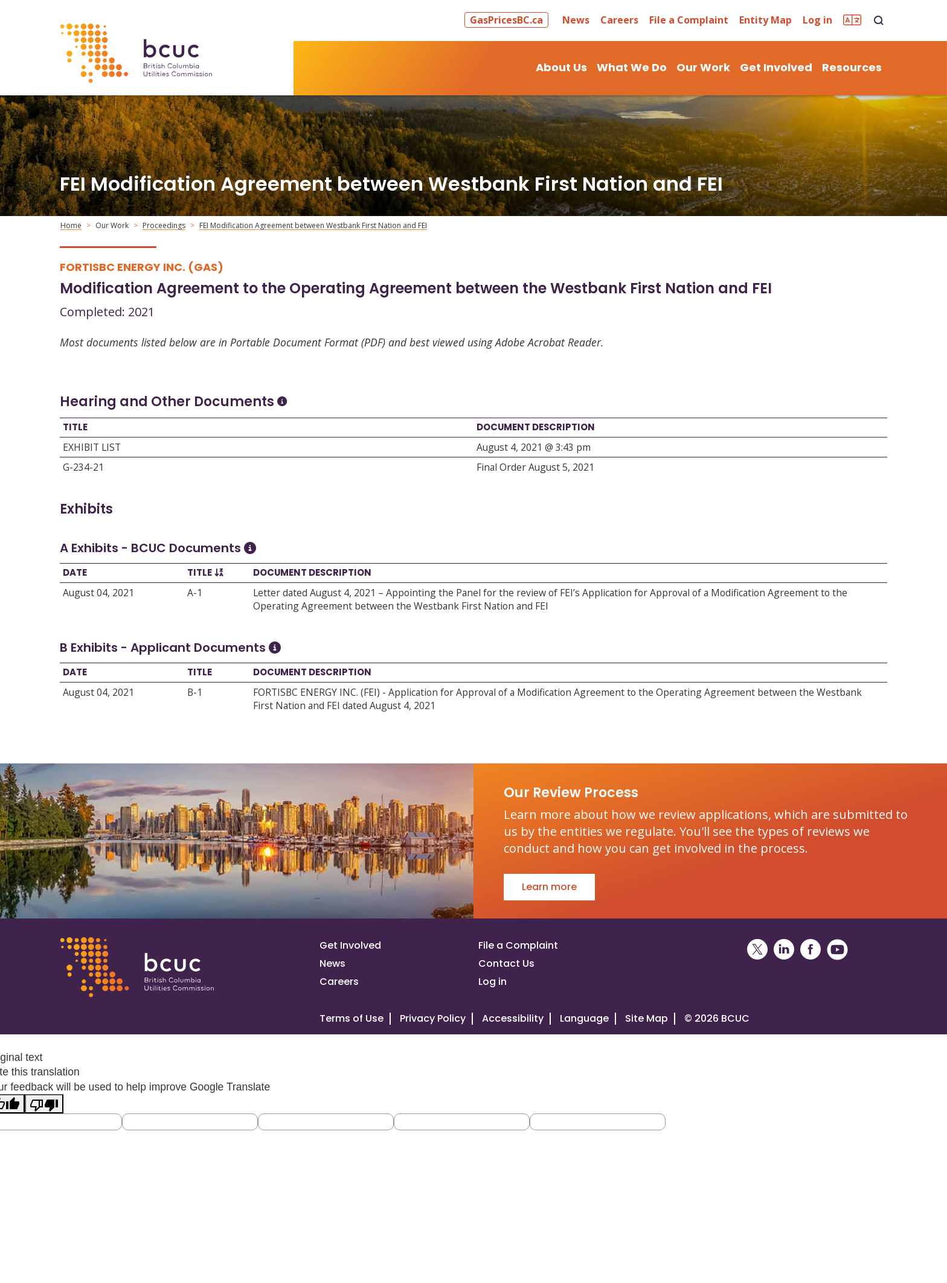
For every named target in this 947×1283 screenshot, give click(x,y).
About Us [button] (561, 67)
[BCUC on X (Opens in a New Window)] (757, 949)
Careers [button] (619, 20)
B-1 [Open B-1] (194, 692)
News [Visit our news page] (332, 963)
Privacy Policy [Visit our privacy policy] (433, 1018)
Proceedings (164, 225)
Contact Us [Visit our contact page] (506, 963)
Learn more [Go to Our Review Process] (549, 887)
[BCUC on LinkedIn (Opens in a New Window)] (784, 949)
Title (75, 427)
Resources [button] (852, 67)
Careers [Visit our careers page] (339, 982)
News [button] (575, 20)
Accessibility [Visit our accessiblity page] (513, 1018)
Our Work (112, 225)
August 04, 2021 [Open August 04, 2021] (98, 592)
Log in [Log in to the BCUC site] (492, 982)
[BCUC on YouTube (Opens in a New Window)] (837, 949)
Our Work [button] (703, 67)
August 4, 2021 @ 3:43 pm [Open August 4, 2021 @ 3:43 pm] (534, 447)
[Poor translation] (44, 1103)
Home (71, 225)
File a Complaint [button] (688, 20)
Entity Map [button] (765, 20)
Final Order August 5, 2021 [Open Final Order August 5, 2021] (535, 467)
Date (75, 572)
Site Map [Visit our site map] (646, 1018)
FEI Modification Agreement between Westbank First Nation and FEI (313, 225)
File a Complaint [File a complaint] (518, 945)
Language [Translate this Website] (584, 1018)
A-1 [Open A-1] (194, 592)
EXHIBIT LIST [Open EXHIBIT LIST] (92, 447)
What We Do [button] (632, 67)
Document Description (536, 427)
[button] (507, 20)
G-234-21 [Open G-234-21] (83, 467)
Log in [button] (817, 20)
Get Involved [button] (776, 67)
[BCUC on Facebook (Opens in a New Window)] (810, 949)
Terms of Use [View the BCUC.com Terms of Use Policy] (351, 1018)
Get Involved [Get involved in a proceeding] (350, 945)
